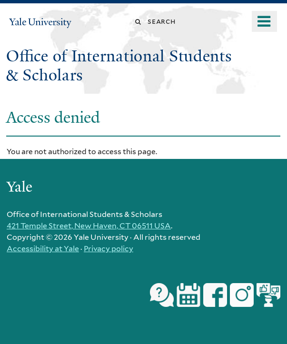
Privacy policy (108, 248)
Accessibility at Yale (43, 248)
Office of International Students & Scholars (119, 66)
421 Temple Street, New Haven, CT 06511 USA (89, 225)
